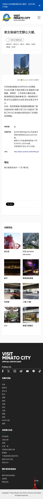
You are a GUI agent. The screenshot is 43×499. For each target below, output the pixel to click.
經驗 (3, 397)
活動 (3, 410)
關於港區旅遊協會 (8, 475)
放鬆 (3, 404)
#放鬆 (33, 44)
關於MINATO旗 (7, 459)
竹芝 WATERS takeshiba (28, 253)
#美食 (13, 47)
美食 (3, 384)
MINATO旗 (6, 420)
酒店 (3, 407)
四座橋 (6, 302)
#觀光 (22, 44)
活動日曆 (5, 440)
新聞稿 (4, 479)
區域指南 (5, 436)
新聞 (3, 443)
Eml (5, 326)
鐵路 (3, 423)
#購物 (28, 44)
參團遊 (4, 453)
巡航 (3, 417)
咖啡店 (4, 388)
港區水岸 (5, 462)
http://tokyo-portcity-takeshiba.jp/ (26, 152)
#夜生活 (16, 44)
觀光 (3, 394)
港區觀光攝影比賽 (8, 449)
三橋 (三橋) (27, 302)
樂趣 (3, 414)
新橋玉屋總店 (28, 326)
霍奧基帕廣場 (28, 278)
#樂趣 (8, 47)
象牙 (6, 278)
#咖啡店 (9, 44)
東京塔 (6, 251)
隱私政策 (5, 482)
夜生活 (4, 391)
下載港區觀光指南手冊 (10, 456)
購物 (3, 401)
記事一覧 (5, 446)
